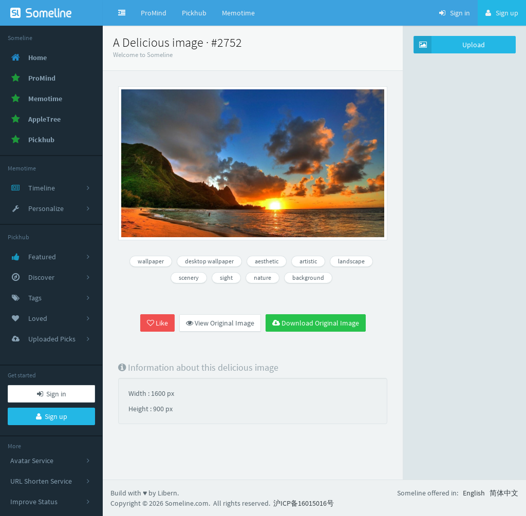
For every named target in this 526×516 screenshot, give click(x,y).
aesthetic (266, 261)
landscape (351, 261)
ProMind (153, 12)
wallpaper (151, 261)
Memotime (238, 12)
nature (262, 277)
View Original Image (220, 323)
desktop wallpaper (209, 261)
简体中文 (504, 493)
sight (226, 277)
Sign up (51, 416)
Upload (449, 44)
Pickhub (194, 12)
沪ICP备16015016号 (303, 503)
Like (157, 323)
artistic (308, 261)
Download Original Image (315, 323)
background (308, 277)
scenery (189, 277)
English (474, 493)
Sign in (51, 393)
